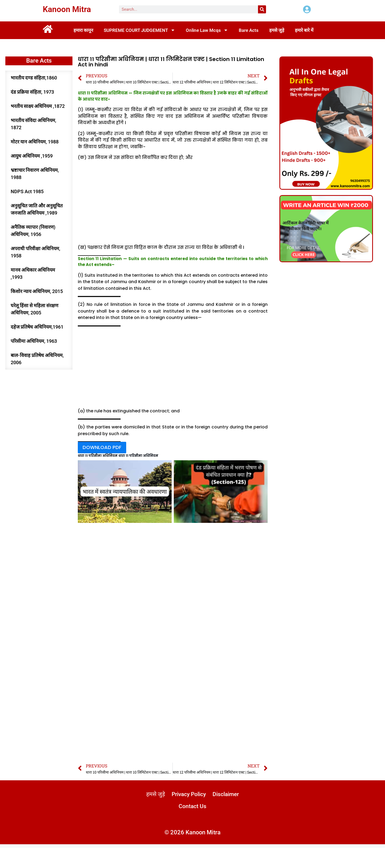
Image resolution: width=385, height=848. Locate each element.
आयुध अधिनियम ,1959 (32, 156)
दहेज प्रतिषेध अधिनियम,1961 (37, 327)
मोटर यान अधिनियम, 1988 (35, 141)
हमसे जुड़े (276, 30)
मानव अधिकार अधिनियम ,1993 (33, 273)
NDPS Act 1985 (27, 191)
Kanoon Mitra (67, 9)
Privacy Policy (205, 797)
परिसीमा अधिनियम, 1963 (34, 341)
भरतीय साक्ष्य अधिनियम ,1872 (38, 106)
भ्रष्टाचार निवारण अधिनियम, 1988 (35, 173)
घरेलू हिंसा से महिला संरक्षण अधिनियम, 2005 (34, 309)
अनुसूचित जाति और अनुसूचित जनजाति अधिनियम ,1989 (37, 209)
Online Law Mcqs (207, 30)
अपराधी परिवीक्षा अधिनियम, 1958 (35, 252)
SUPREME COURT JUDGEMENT (139, 30)
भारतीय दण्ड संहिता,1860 (34, 78)
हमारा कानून (83, 30)
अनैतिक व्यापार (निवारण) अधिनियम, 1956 (33, 230)
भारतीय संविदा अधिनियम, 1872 (33, 123)
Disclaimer (175, 809)
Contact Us (210, 809)
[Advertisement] (173, 203)
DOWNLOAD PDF (102, 448)
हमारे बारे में (304, 30)
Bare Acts (249, 30)
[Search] (262, 9)
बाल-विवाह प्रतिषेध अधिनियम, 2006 (37, 358)
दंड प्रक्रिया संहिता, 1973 (32, 92)
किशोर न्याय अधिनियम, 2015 (37, 291)
